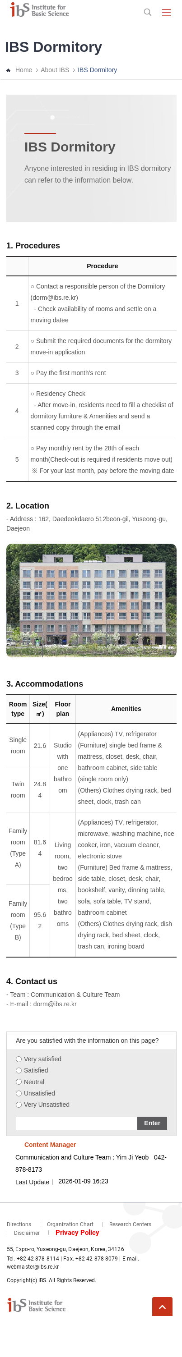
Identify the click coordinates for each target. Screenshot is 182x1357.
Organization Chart (70, 1224)
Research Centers (130, 1224)
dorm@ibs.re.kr (55, 1004)
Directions (19, 1224)
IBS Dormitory (97, 69)
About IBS (55, 69)
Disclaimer (27, 1233)
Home (23, 69)
